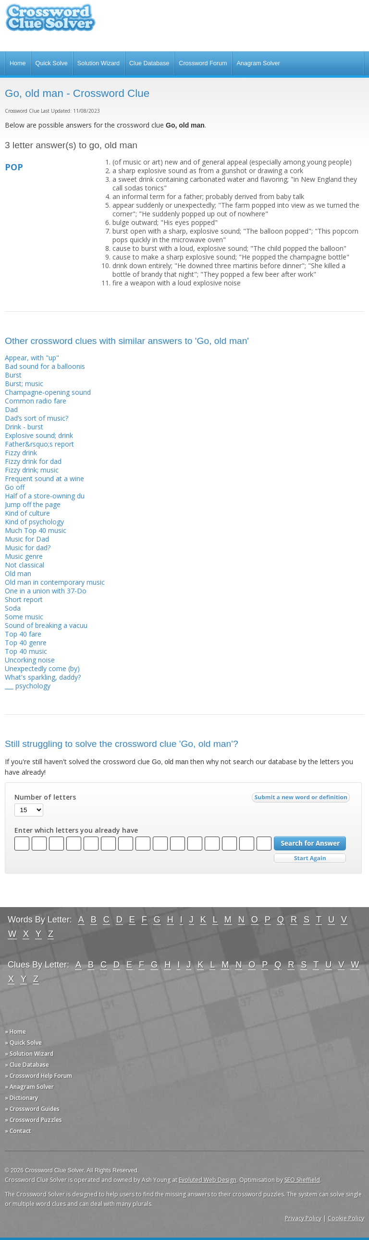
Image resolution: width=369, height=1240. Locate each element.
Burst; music (24, 383)
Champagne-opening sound (48, 392)
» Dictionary (21, 1098)
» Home (15, 1031)
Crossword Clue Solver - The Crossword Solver (50, 21)
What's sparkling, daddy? (43, 677)
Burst (13, 374)
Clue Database (149, 63)
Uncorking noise (30, 659)
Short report (24, 599)
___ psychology (27, 685)
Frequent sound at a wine (44, 478)
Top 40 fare (23, 633)
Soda (13, 608)
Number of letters (45, 797)
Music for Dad (27, 538)
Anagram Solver (258, 63)
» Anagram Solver (29, 1087)
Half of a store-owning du (45, 495)
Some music (24, 616)
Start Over (310, 858)
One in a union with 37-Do (45, 590)
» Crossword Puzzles (33, 1120)
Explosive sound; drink (39, 435)
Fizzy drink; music (32, 469)
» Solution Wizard (29, 1054)
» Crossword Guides (32, 1109)
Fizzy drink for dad (33, 461)
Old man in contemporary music (55, 582)
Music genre (24, 556)
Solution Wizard (98, 63)
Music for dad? (27, 547)
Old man (18, 573)
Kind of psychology (34, 521)
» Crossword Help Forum (38, 1076)
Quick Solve (52, 63)
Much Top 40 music (35, 530)
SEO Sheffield (302, 1180)
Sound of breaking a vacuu (46, 625)
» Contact (18, 1131)
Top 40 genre (26, 642)
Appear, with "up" (32, 357)
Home (18, 63)
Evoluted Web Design (207, 1180)
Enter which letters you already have (76, 830)
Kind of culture (27, 513)
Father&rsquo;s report (39, 444)
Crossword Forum (203, 63)
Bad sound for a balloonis (45, 366)
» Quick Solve (23, 1043)
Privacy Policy (303, 1218)
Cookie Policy (346, 1218)
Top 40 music (26, 651)
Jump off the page (33, 504)
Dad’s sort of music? (36, 418)
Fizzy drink (21, 452)
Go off (15, 487)
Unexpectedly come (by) (42, 668)
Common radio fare (35, 400)
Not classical (24, 564)
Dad (11, 409)
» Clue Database (27, 1065)
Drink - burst (24, 426)
